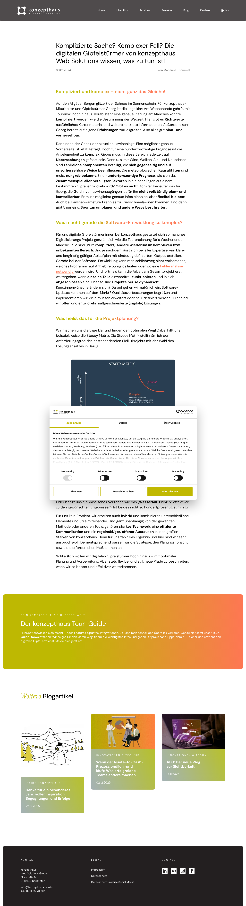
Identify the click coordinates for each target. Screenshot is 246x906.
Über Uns (122, 10)
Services (144, 10)
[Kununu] (174, 871)
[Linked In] (165, 871)
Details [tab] (123, 423)
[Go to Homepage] (38, 11)
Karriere (205, 10)
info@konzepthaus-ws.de (36, 887)
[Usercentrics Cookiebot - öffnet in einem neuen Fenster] (178, 412)
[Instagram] (183, 871)
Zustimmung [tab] (74, 423)
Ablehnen (76, 491)
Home (101, 10)
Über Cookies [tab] (172, 423)
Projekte (167, 10)
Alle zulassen (170, 491)
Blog (186, 10)
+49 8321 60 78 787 (33, 891)
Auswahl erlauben (123, 491)
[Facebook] (192, 871)
